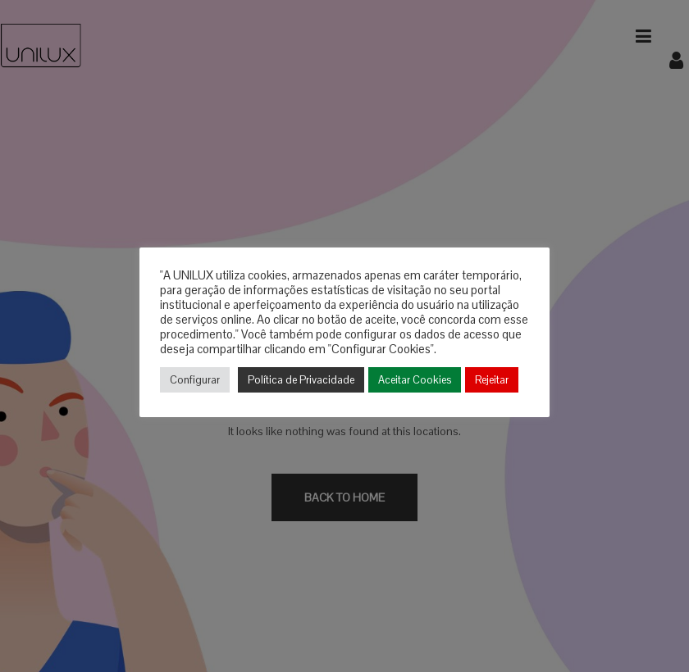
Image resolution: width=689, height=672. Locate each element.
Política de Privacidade (301, 380)
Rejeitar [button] (492, 380)
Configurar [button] (195, 380)
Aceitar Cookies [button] (414, 380)
